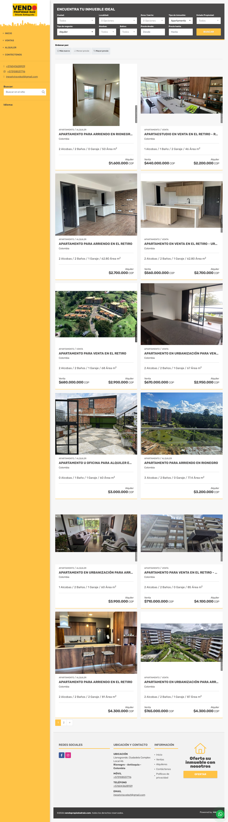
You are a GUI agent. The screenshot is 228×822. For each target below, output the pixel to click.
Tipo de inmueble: (177, 15)
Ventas (9, 40)
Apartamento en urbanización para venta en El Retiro (181, 353)
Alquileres (161, 764)
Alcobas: (103, 26)
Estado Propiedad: (205, 15)
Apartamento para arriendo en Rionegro (181, 463)
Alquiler (10, 47)
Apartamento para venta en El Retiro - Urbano (181, 572)
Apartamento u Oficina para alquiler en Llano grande (96, 463)
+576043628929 (15, 66)
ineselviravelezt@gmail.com (22, 76)
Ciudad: (60, 15)
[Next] (70, 722)
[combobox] (76, 20)
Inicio (8, 33)
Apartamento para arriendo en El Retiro (95, 244)
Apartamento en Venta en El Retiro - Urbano (181, 244)
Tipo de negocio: (65, 26)
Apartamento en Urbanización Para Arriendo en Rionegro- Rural (96, 572)
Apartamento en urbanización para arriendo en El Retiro (181, 682)
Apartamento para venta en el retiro (92, 353)
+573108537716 (16, 71)
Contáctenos (13, 54)
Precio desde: (147, 26)
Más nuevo (63, 51)
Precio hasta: (175, 26)
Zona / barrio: (147, 15)
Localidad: (104, 15)
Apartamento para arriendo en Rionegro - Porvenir (96, 134)
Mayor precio (100, 51)
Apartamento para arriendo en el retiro (95, 682)
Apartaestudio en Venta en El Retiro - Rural (181, 134)
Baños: (123, 26)
